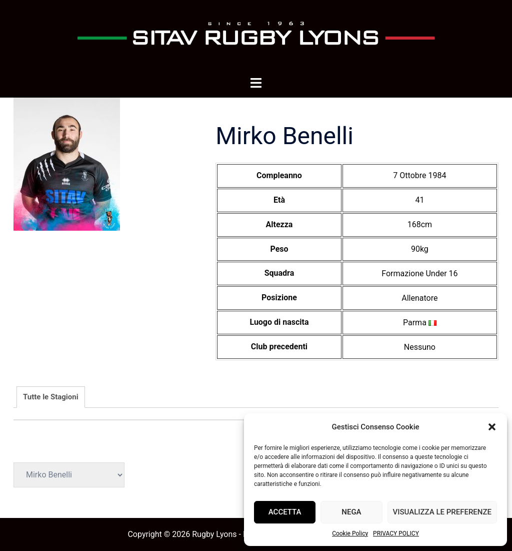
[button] (492, 427)
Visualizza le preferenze (442, 511)
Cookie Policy (350, 533)
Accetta (285, 511)
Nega (351, 511)
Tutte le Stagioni (50, 396)
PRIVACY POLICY (396, 533)
